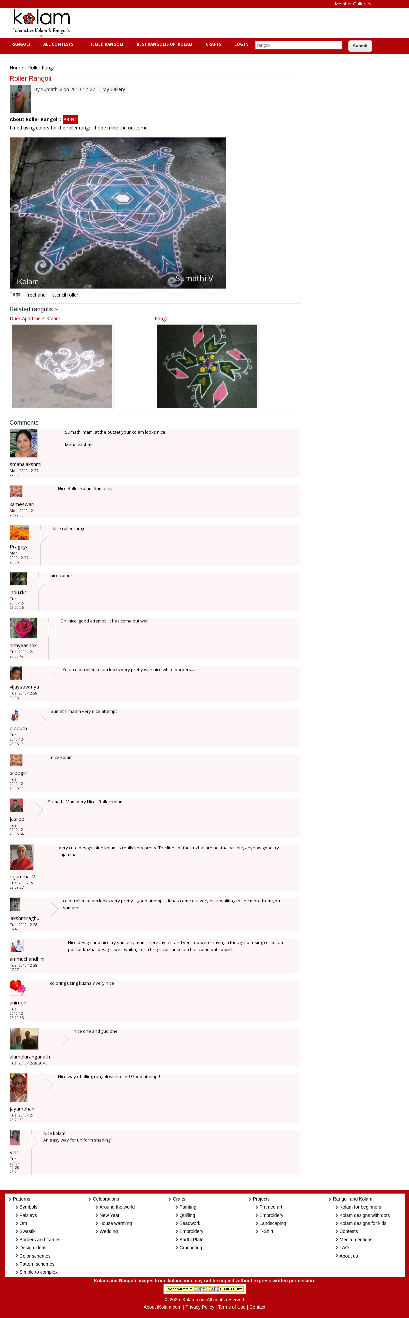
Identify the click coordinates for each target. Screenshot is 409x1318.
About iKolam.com (163, 1307)
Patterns (21, 1199)
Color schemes (35, 1256)
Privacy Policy (199, 1307)
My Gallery (113, 89)
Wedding (109, 1231)
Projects (261, 1199)
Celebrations (106, 1199)
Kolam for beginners (360, 1207)
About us (349, 1256)
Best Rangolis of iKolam (163, 44)
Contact (257, 1307)
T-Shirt (266, 1231)
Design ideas (33, 1247)
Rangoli (20, 44)
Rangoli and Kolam (352, 1199)
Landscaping (273, 1223)
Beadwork (190, 1223)
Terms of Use (231, 1307)
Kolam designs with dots (365, 1215)
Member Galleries (353, 4)
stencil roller (65, 295)
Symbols (29, 1207)
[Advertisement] (199, 23)
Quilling (187, 1215)
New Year (110, 1215)
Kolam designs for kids (363, 1223)
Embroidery (192, 1231)
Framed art (271, 1207)
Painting (188, 1207)
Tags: (15, 294)
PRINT (70, 119)
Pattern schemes (37, 1264)
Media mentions (356, 1239)
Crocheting (191, 1247)
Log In (241, 44)
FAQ (344, 1247)
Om (23, 1223)
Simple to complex (39, 1272)
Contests (349, 1231)
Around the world (117, 1207)
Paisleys (28, 1215)
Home (16, 67)
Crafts (212, 44)
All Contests (57, 44)
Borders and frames (40, 1239)
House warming (116, 1223)
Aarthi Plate (192, 1239)
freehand (36, 295)
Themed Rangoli (104, 44)
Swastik (28, 1231)
